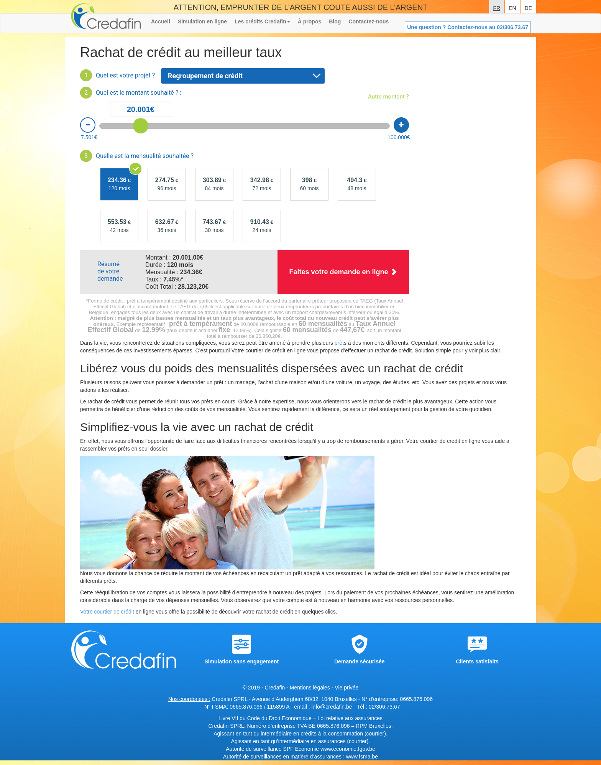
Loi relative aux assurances (350, 718)
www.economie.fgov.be (347, 749)
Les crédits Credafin (262, 21)
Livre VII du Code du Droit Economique (265, 718)
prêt (339, 343)
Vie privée (346, 687)
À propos (309, 21)
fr (496, 7)
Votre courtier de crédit (107, 612)
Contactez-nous (368, 21)
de (528, 7)
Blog (335, 21)
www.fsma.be (362, 756)
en (512, 7)
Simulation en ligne (202, 21)
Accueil (160, 21)
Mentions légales (310, 687)
